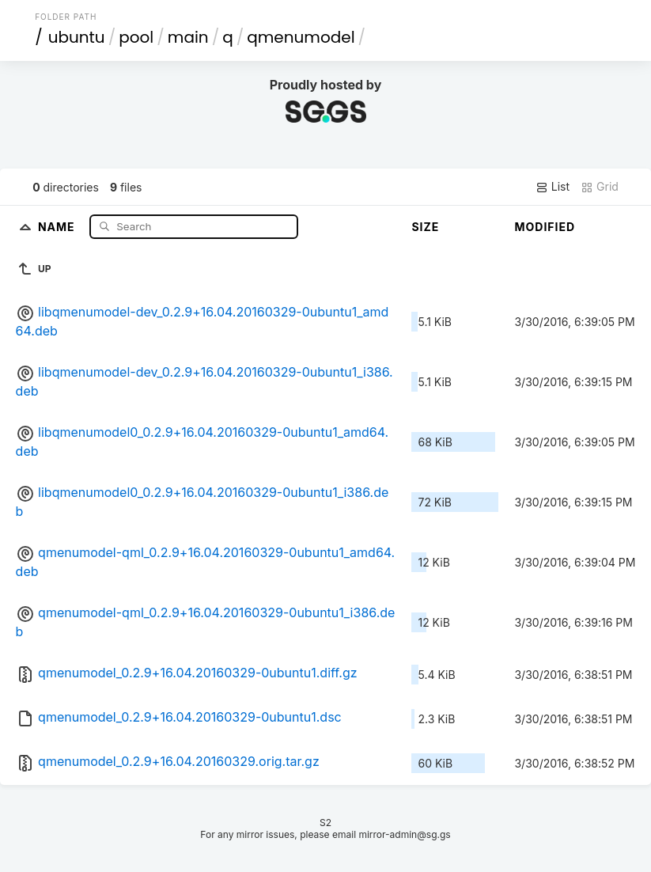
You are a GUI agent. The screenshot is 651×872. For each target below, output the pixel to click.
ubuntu (76, 37)
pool (136, 37)
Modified (544, 226)
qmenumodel (300, 37)
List (553, 187)
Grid (600, 187)
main (188, 37)
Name (58, 226)
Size (425, 226)
